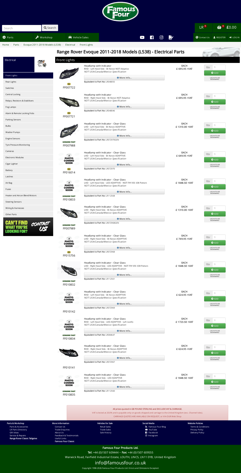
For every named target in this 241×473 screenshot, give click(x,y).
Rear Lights (11, 81)
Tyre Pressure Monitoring (18, 144)
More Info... (124, 77)
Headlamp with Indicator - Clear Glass (105, 123)
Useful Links (60, 438)
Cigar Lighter (12, 163)
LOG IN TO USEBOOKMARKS (215, 78)
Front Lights (11, 75)
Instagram (151, 435)
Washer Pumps (13, 132)
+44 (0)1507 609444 (106, 452)
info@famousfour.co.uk (120, 462)
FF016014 (69, 172)
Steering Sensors (14, 201)
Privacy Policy (196, 429)
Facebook (151, 432)
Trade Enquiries (62, 429)
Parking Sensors (13, 119)
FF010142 (69, 311)
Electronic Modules (15, 157)
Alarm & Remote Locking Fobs (20, 113)
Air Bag (9, 182)
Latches (9, 176)
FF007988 (69, 145)
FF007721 (69, 116)
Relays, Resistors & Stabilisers (20, 100)
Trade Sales (105, 429)
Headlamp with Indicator (97, 65)
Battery (9, 170)
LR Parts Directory (18, 429)
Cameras (10, 151)
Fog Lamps (11, 107)
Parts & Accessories (19, 426)
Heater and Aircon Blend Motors (21, 195)
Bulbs (8, 125)
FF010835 (69, 394)
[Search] (21, 28)
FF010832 (69, 284)
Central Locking (13, 94)
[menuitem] (152, 37)
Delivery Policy (197, 432)
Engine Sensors (13, 138)
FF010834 (69, 338)
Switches (10, 88)
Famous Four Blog (155, 426)
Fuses (8, 189)
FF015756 (69, 255)
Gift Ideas (14, 432)
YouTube (151, 429)
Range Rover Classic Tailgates (23, 438)
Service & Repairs (18, 435)
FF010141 (69, 367)
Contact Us (60, 426)
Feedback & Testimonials (67, 435)
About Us (59, 432)
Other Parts (11, 214)
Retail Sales (105, 426)
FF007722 (69, 87)
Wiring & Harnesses (15, 208)
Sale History (106, 432)
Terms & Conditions (199, 426)
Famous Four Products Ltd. (120, 448)
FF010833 (69, 199)
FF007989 (69, 228)
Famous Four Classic (64, 441)
